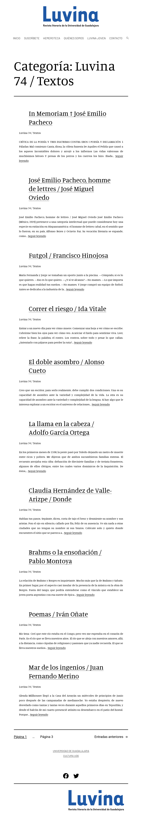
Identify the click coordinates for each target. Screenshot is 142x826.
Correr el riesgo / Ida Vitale (67, 308)
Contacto (115, 38)
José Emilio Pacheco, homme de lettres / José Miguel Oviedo (70, 188)
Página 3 (46, 737)
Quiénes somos (74, 38)
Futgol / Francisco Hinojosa (68, 255)
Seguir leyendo (37, 236)
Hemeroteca (51, 38)
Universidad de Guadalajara (71, 750)
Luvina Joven (96, 38)
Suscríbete (32, 38)
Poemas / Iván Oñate (58, 614)
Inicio (16, 38)
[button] (127, 38)
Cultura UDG (71, 755)
